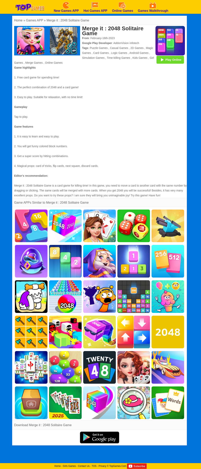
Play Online (170, 59)
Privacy (102, 466)
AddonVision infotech (126, 43)
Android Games (138, 52)
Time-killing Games (118, 57)
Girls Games (69, 466)
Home (18, 20)
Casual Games (119, 48)
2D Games (136, 48)
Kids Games (139, 57)
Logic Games (119, 52)
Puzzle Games (99, 48)
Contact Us (84, 466)
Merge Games (34, 62)
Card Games (101, 52)
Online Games (53, 62)
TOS (94, 466)
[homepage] (30, 1)
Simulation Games (93, 57)
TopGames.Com (117, 466)
